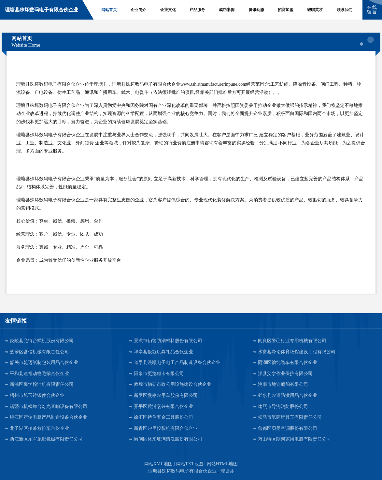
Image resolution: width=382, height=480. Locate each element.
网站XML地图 (158, 463)
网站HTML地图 (222, 463)
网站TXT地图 (189, 463)
